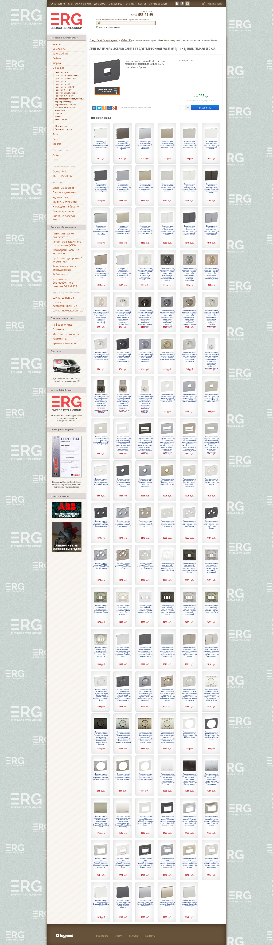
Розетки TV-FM (62, 83)
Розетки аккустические (67, 92)
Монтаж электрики (79, 3)
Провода (58, 329)
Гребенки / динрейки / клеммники (67, 259)
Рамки (58, 116)
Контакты (150, 936)
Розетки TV (60, 80)
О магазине (58, 3)
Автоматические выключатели (63, 235)
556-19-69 (142, 14)
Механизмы (61, 126)
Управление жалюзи (65, 104)
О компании (102, 936)
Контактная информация (153, 3)
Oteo (55, 160)
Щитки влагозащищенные (65, 303)
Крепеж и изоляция (65, 343)
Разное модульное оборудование (64, 267)
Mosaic (57, 143)
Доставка (99, 3)
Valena (57, 44)
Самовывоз (115, 3)
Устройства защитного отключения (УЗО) (67, 243)
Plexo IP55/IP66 (62, 176)
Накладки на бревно (66, 206)
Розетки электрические (67, 75)
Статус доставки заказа (108, 27)
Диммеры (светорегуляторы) (69, 98)
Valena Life (59, 49)
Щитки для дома (63, 297)
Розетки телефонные (66, 77)
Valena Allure (60, 53)
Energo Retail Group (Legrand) (103, 40)
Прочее (59, 113)
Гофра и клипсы (63, 324)
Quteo (56, 155)
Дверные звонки (63, 187)
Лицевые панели (63, 129)
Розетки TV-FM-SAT (64, 86)
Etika (55, 134)
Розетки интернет (64, 95)
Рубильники (61, 274)
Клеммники (60, 338)
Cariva (56, 139)
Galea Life (58, 67)
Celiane (57, 58)
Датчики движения (65, 107)
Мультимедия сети (65, 201)
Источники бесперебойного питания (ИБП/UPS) (65, 282)
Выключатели (62, 72)
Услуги (118, 936)
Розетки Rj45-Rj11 (64, 89)
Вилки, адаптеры (63, 211)
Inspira (57, 63)
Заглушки (60, 110)
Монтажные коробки (66, 334)
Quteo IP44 (59, 171)
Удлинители (60, 197)
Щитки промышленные (68, 310)
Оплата (130, 3)
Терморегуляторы (64, 101)
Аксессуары (61, 119)
